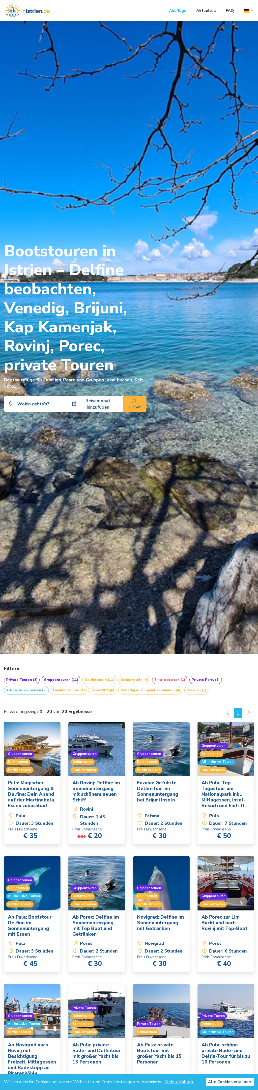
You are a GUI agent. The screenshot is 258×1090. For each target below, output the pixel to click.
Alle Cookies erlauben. (230, 1082)
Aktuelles (206, 10)
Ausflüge (177, 10)
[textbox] (38, 404)
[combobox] (38, 404)
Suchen (135, 404)
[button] (248, 11)
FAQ (230, 10)
